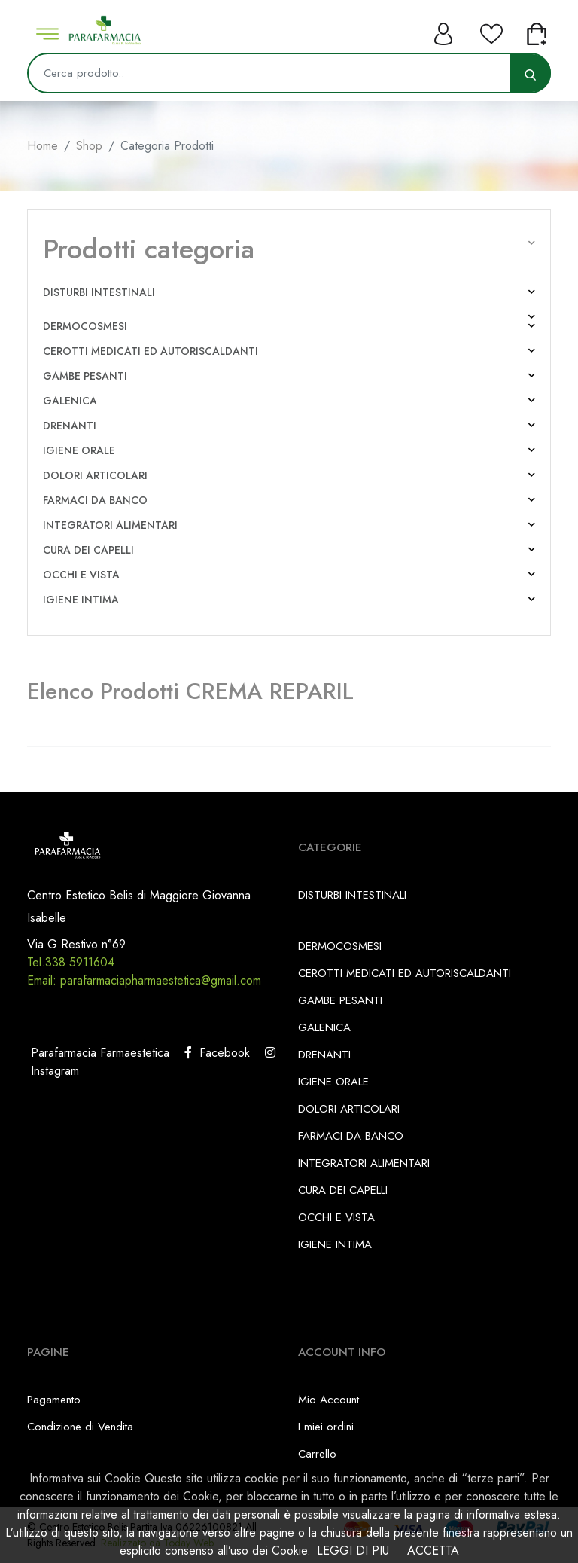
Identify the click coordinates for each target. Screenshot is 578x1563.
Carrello (317, 1453)
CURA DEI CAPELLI (88, 549)
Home (42, 145)
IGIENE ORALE (79, 450)
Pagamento (54, 1399)
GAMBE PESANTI (85, 375)
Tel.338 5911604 (70, 962)
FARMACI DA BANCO (95, 500)
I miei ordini (326, 1426)
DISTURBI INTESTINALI (99, 292)
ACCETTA (433, 1550)
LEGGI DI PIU (353, 1550)
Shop (89, 145)
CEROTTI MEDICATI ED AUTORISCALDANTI (150, 351)
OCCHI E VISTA (81, 574)
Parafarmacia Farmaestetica (98, 1052)
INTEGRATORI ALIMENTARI (110, 525)
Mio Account (328, 1399)
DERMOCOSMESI (85, 326)
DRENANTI (69, 425)
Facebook (217, 1052)
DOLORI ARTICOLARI (95, 475)
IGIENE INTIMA (81, 599)
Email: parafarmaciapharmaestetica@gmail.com (144, 980)
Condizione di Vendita (80, 1426)
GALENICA (70, 400)
